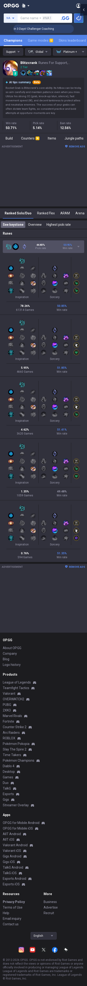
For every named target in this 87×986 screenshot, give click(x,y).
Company (10, 653)
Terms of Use (13, 907)
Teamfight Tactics (16, 688)
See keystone (13, 224)
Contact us (11, 924)
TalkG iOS (10, 873)
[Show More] (25, 5)
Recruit (49, 913)
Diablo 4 (8, 766)
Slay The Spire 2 (14, 749)
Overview (35, 224)
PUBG (7, 705)
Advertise (51, 907)
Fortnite (8, 721)
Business (50, 902)
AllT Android (12, 834)
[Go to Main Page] (11, 5)
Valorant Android (15, 845)
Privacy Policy (14, 902)
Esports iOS (11, 884)
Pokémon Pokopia (16, 744)
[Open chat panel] (83, 84)
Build (9, 138)
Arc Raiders (11, 732)
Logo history (12, 665)
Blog (6, 659)
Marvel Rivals (12, 716)
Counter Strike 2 (14, 727)
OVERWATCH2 (13, 699)
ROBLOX (9, 738)
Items (52, 138)
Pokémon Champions (18, 760)
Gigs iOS (9, 862)
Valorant (9, 693)
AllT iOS (8, 839)
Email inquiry (12, 918)
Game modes (40, 40)
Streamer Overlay (16, 805)
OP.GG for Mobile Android (21, 823)
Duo (6, 783)
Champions (13, 40)
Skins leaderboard (72, 40)
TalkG (7, 788)
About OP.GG (12, 648)
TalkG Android (13, 867)
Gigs (6, 799)
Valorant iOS (12, 851)
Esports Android (14, 878)
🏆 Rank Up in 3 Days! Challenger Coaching (41, 28)
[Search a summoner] (65, 18)
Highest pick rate (58, 224)
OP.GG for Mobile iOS (18, 828)
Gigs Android (12, 856)
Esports (8, 794)
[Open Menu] (78, 5)
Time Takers (12, 755)
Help (6, 913)
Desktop (9, 772)
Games (8, 777)
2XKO (7, 710)
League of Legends (17, 682)
